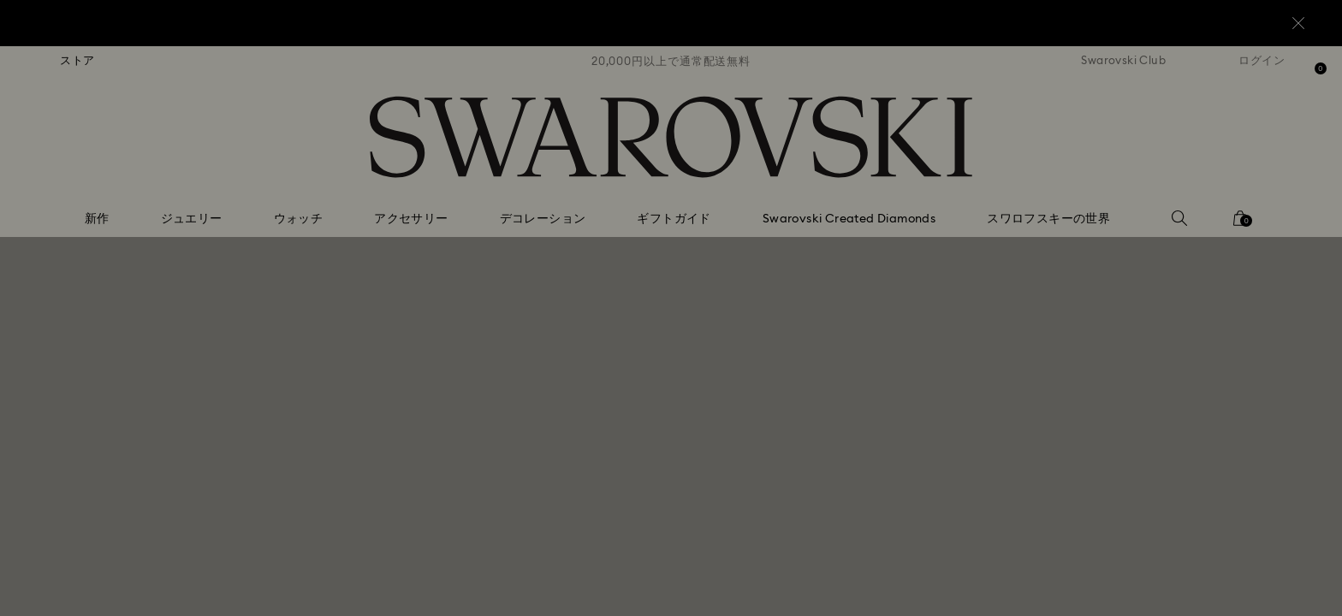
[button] (953, 207)
